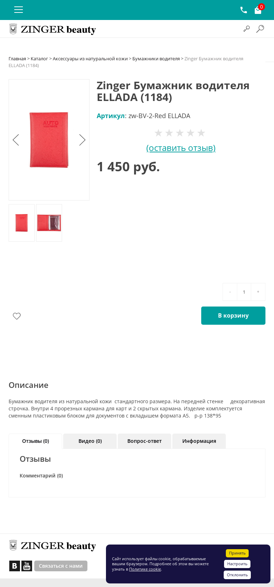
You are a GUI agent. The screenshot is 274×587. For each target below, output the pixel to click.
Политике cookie (145, 569)
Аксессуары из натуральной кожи (90, 58)
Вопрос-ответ (144, 440)
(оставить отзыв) (180, 147)
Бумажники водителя (156, 58)
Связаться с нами (61, 565)
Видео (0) (90, 440)
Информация (199, 440)
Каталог (39, 58)
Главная (17, 58)
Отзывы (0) (35, 440)
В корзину (233, 315)
